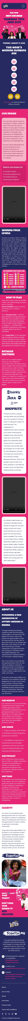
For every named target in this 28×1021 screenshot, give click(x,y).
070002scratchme (11, 960)
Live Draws (5, 1001)
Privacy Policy (6, 1005)
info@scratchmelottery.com (15, 968)
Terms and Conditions (9, 1009)
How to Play (6, 992)
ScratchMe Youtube (9, 171)
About (4, 987)
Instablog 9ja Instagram (11, 179)
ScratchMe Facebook (10, 177)
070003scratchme (11, 962)
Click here (7, 102)
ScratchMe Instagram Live (11, 174)
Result (4, 996)
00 (14, 61)
